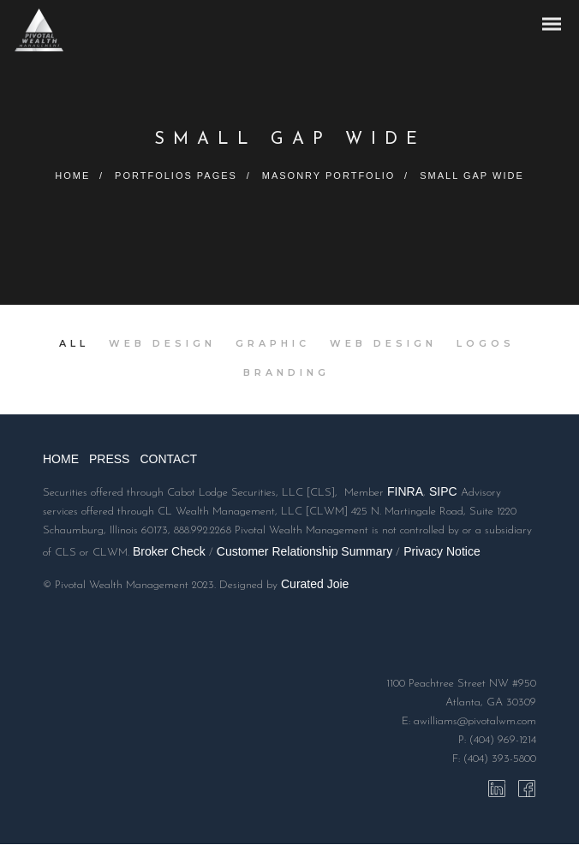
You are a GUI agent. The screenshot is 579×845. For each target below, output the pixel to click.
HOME (61, 460)
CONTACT (168, 460)
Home (69, 175)
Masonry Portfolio (330, 175)
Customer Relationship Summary (304, 552)
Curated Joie (315, 585)
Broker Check (169, 552)
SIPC (443, 493)
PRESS (109, 460)
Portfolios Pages (175, 175)
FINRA (405, 493)
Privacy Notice (441, 552)
